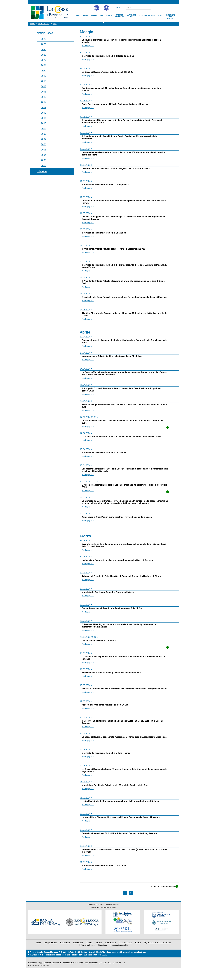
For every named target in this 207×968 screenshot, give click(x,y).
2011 (43, 118)
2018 (43, 81)
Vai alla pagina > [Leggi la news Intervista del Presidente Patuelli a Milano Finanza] (88, 757)
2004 (43, 155)
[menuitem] (78, 16)
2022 (43, 60)
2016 (43, 91)
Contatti (89, 942)
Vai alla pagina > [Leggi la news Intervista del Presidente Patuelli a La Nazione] (88, 869)
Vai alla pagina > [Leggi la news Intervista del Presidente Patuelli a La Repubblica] (88, 188)
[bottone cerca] (154, 8)
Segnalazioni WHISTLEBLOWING (157, 942)
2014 (43, 102)
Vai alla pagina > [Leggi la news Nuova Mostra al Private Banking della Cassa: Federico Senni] (88, 676)
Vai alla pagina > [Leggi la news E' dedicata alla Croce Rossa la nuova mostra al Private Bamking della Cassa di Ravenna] (88, 301)
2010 (43, 123)
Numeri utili (78, 942)
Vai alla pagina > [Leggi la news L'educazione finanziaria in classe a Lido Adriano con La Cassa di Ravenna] (88, 564)
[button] (106, 8)
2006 (43, 144)
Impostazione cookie (119, 945)
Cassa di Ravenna (49, 12)
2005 (43, 149)
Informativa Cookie (87, 945)
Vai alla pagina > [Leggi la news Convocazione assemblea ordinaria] (88, 644)
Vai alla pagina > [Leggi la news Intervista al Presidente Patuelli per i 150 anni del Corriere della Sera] (88, 789)
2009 (43, 128)
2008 (43, 133)
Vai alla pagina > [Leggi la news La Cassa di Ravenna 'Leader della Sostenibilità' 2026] (88, 76)
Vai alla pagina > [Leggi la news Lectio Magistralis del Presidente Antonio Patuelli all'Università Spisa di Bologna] (88, 805)
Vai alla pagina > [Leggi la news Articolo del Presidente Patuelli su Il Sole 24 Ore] (88, 708)
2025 (43, 44)
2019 (43, 75)
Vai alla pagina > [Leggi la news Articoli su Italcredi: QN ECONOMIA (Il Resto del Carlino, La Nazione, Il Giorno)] (88, 837)
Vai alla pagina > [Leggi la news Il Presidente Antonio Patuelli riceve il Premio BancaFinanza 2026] (88, 252)
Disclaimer (102, 945)
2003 (43, 160)
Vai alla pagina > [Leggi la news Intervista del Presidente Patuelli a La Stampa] (88, 236)
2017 (43, 86)
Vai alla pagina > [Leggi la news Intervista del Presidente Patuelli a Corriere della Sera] (88, 596)
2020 (43, 70)
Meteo (118, 8)
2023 (43, 54)
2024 (43, 49)
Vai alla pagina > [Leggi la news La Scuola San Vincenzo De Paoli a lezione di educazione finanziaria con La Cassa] (88, 440)
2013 (43, 107)
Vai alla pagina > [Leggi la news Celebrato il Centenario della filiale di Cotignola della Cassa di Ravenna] (88, 172)
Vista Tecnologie (42, 965)
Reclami (99, 942)
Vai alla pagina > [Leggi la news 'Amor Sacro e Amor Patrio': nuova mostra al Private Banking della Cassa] (88, 521)
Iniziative (42, 171)
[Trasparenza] (167, 8)
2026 (43, 39)
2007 (43, 139)
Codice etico (110, 942)
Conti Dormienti (125, 942)
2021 (43, 65)
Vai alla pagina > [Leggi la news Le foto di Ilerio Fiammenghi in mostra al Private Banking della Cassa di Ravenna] (88, 821)
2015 (43, 97)
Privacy (138, 942)
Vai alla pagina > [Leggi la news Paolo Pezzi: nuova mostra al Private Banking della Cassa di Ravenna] (88, 108)
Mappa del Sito (50, 942)
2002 (43, 165)
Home (38, 942)
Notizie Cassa (45, 33)
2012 (43, 112)
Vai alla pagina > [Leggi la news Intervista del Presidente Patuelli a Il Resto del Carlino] (88, 59)
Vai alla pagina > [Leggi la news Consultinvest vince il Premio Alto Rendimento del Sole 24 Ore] (88, 612)
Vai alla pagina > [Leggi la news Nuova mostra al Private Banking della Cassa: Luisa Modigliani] (88, 360)
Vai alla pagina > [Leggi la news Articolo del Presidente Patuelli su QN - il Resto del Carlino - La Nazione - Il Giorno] (88, 580)
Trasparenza (65, 942)
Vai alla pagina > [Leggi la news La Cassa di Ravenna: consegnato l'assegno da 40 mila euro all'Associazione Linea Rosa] (88, 740)
